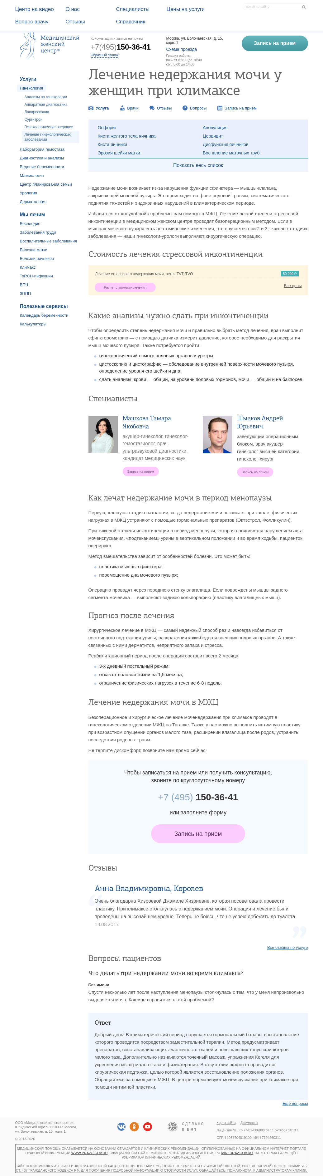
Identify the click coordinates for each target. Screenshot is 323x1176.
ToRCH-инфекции (36, 276)
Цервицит (213, 136)
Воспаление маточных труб (231, 152)
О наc (73, 9)
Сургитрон (34, 119)
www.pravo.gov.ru (89, 1153)
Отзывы (75, 22)
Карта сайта (225, 1123)
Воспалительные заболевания (48, 241)
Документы (249, 1123)
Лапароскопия (37, 112)
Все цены (293, 285)
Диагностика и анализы (42, 158)
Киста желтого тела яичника (127, 136)
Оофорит (107, 127)
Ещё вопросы (295, 1103)
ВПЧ (24, 284)
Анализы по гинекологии (46, 97)
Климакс (28, 267)
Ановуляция (215, 127)
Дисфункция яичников (226, 144)
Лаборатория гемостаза (42, 149)
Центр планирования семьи (46, 184)
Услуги (28, 79)
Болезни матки (34, 249)
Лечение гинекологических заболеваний (48, 137)
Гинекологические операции (49, 127)
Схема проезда (181, 49)
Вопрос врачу (32, 22)
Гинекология (31, 88)
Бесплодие (30, 223)
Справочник (130, 22)
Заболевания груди (38, 232)
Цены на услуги (186, 9)
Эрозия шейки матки (119, 152)
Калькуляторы (33, 324)
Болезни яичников (37, 258)
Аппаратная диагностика (46, 104)
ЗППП (25, 293)
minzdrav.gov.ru (237, 1153)
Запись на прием (198, 833)
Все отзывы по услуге (287, 947)
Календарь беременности (44, 315)
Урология (28, 193)
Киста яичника (112, 144)
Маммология (32, 175)
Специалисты (133, 9)
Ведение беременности (42, 166)
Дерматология (33, 201)
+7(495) (121, 47)
